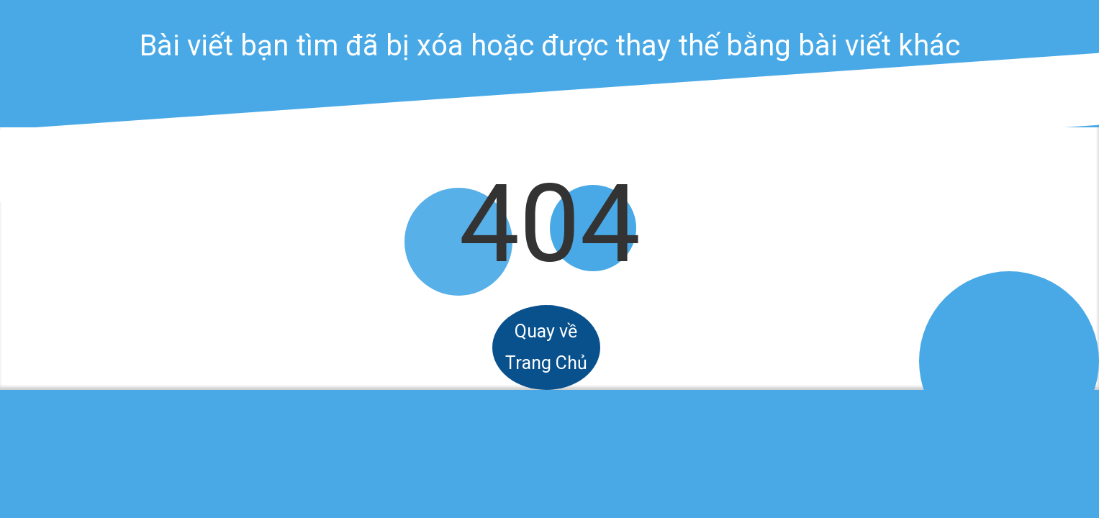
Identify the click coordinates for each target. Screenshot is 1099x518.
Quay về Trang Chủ (546, 347)
